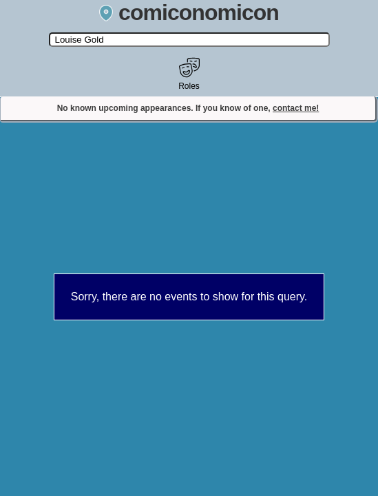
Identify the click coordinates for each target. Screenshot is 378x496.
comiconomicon (189, 12)
